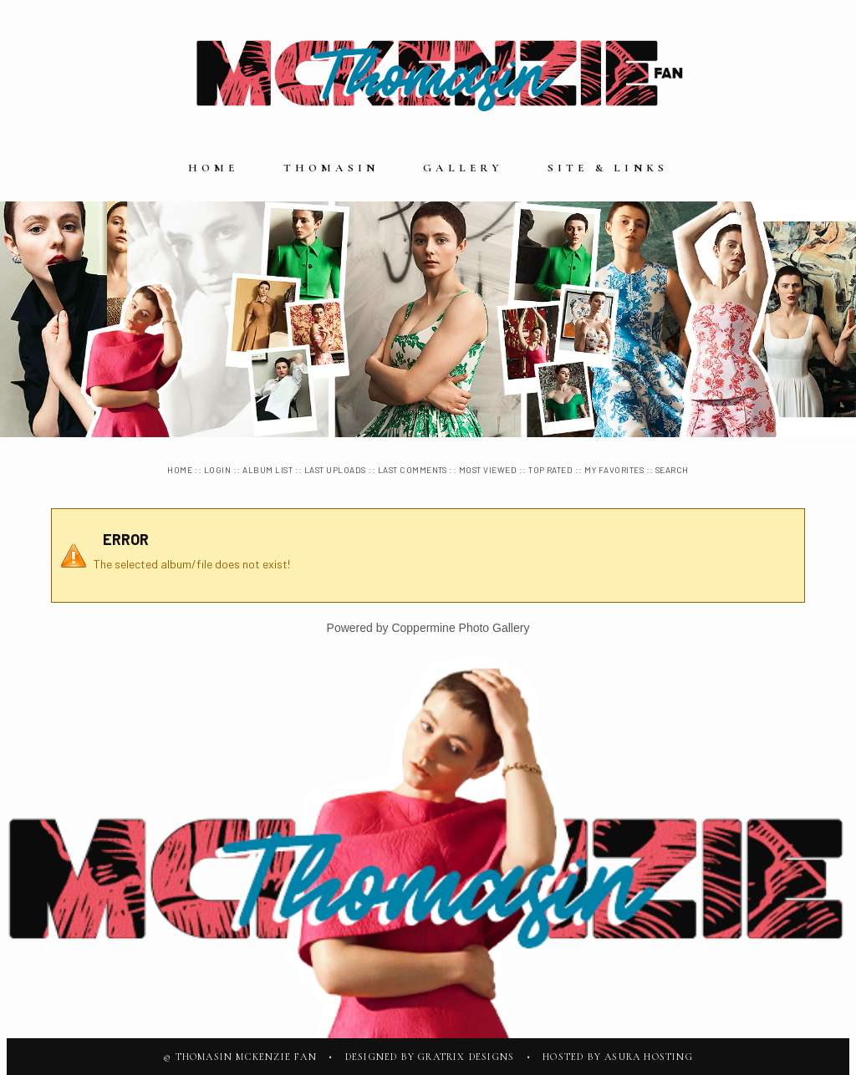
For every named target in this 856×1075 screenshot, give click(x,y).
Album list (267, 470)
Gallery (462, 168)
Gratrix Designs (466, 1056)
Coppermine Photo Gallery (460, 627)
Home (213, 168)
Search (672, 470)
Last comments (412, 470)
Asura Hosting (648, 1056)
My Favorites (614, 470)
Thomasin (331, 168)
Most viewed (488, 470)
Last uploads (335, 470)
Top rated (550, 470)
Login (217, 470)
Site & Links (608, 168)
